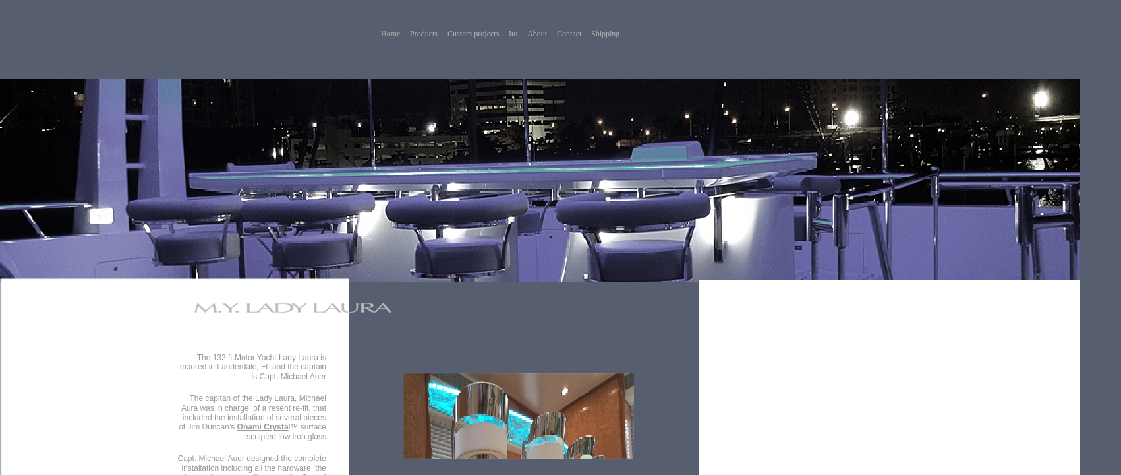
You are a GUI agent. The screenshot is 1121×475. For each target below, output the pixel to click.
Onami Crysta (263, 426)
